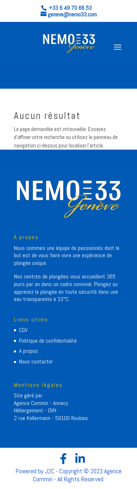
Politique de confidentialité (48, 340)
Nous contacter (36, 361)
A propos (28, 351)
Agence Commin (32, 403)
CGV (23, 330)
